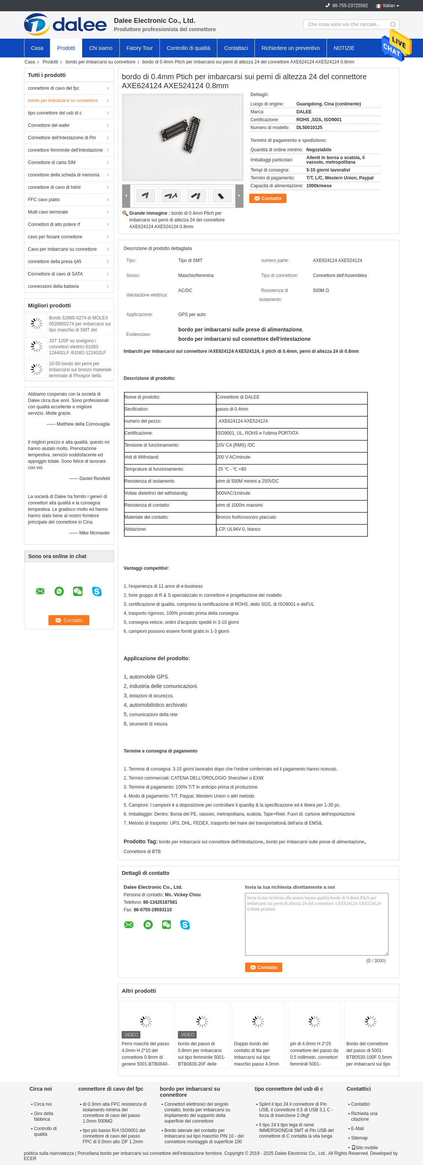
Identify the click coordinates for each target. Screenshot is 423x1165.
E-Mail (357, 1128)
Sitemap (359, 1138)
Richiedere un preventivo (291, 48)
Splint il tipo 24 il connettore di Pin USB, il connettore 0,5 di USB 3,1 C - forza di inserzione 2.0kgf (296, 1110)
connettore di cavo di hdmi (54, 187)
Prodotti (66, 48)
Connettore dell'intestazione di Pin (62, 137)
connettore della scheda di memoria (63, 175)
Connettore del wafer (49, 125)
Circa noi (43, 1104)
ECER (30, 1158)
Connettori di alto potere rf (54, 224)
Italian (389, 5)
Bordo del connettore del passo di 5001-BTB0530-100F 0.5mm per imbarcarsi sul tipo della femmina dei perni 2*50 (369, 1060)
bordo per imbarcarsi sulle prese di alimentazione (315, 841)
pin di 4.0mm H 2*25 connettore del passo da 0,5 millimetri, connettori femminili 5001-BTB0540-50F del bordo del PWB (314, 1060)
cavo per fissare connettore (55, 236)
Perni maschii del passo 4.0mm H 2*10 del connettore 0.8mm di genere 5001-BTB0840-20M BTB (145, 1057)
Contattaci (236, 48)
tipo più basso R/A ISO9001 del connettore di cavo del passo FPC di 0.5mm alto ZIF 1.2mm (114, 1136)
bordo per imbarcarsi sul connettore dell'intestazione (211, 841)
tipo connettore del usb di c (55, 113)
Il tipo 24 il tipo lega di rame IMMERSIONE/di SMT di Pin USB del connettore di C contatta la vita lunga (296, 1130)
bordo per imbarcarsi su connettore (100, 62)
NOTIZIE (344, 48)
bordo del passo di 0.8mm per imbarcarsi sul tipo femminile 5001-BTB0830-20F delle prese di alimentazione (202, 1057)
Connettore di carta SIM (52, 162)
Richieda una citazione (364, 1116)
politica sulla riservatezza (49, 1153)
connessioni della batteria (53, 286)
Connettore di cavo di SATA (55, 274)
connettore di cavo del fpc (54, 88)
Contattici (360, 1104)
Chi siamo (100, 48)
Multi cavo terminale (48, 212)
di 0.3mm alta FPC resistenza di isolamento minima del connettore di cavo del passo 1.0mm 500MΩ (115, 1113)
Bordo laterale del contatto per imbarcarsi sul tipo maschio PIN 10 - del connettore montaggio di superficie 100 (204, 1136)
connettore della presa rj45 (54, 261)
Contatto (271, 198)
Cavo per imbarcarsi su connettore (62, 249)
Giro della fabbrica (43, 1116)
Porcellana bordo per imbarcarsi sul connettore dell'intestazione (141, 1153)
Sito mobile (364, 1147)
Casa (37, 48)
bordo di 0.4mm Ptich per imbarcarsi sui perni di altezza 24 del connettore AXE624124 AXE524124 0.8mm (177, 220)
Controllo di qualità (188, 48)
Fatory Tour (139, 48)
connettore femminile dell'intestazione (65, 150)
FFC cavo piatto (44, 199)
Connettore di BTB (142, 851)
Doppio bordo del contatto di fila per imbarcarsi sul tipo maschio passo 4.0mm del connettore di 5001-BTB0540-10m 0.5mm (257, 1060)
